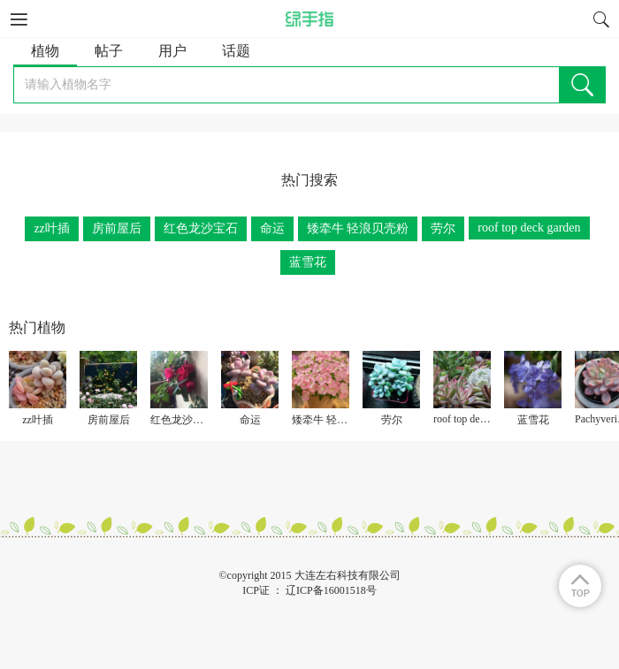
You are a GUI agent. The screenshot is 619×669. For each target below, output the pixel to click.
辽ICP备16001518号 (331, 590)
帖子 (109, 50)
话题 (236, 50)
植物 (45, 50)
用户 (172, 50)
